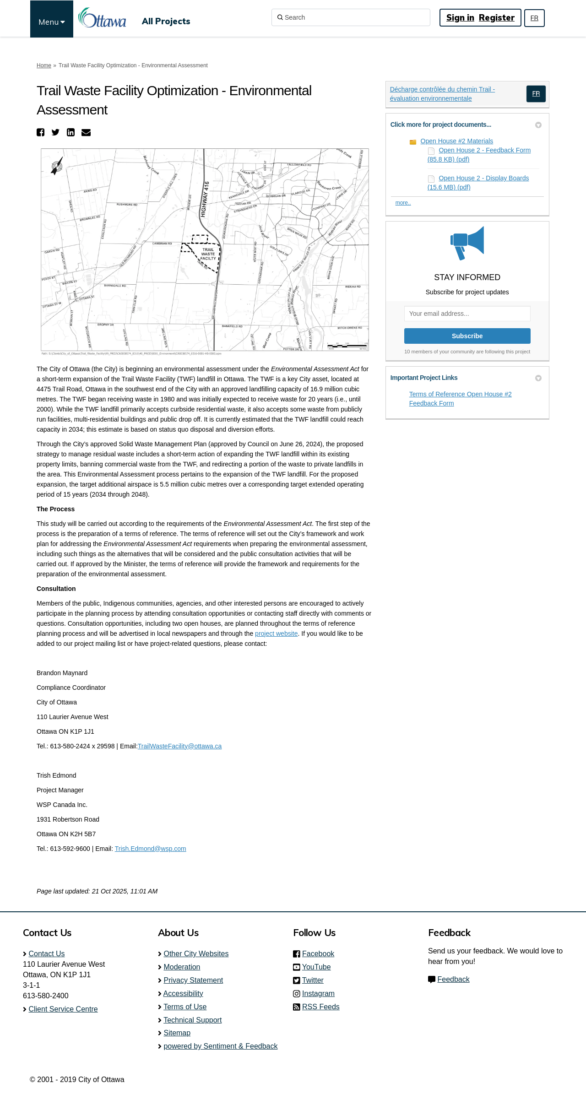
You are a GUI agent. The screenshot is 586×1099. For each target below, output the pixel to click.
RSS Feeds (321, 1007)
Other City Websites (195, 954)
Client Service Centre (63, 1009)
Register (497, 17)
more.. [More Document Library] (403, 203)
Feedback (453, 979)
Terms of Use (184, 1007)
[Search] (350, 17)
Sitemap (176, 1033)
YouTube (319, 967)
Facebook (321, 954)
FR (534, 18)
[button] (42, 132)
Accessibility (183, 993)
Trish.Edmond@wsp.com (150, 848)
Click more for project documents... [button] (466, 124)
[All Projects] (166, 17)
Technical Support (192, 1020)
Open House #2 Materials (457, 141)
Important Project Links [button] (466, 377)
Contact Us (46, 954)
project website (276, 633)
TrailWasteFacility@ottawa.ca (180, 746)
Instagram (321, 993)
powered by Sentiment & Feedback (220, 1046)
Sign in (460, 17)
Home (44, 65)
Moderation (181, 967)
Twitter (315, 980)
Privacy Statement (193, 980)
